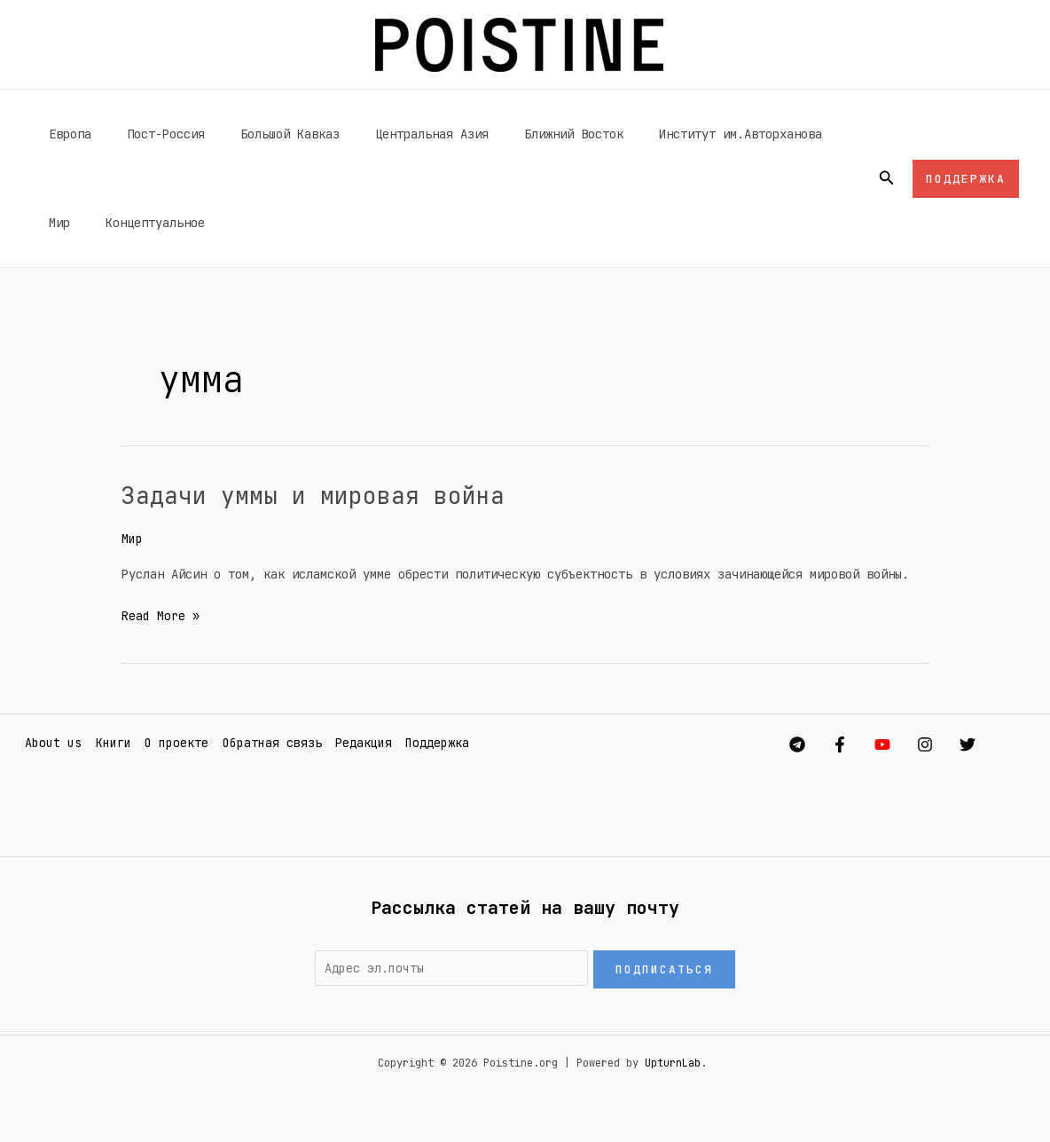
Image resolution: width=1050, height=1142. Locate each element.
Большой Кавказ (263, 134)
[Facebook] (822, 744)
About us (50, 743)
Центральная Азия (394, 134)
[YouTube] (882, 744)
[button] (887, 178)
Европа (64, 134)
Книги (110, 743)
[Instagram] (943, 744)
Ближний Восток (526, 134)
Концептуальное (93, 223)
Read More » (160, 614)
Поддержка (433, 743)
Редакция (359, 743)
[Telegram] (762, 744)
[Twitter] (1003, 744)
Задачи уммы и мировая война (336, 494)
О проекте (173, 743)
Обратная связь (267, 743)
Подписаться (664, 968)
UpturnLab (673, 1063)
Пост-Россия (150, 134)
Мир (799, 134)
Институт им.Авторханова (682, 134)
